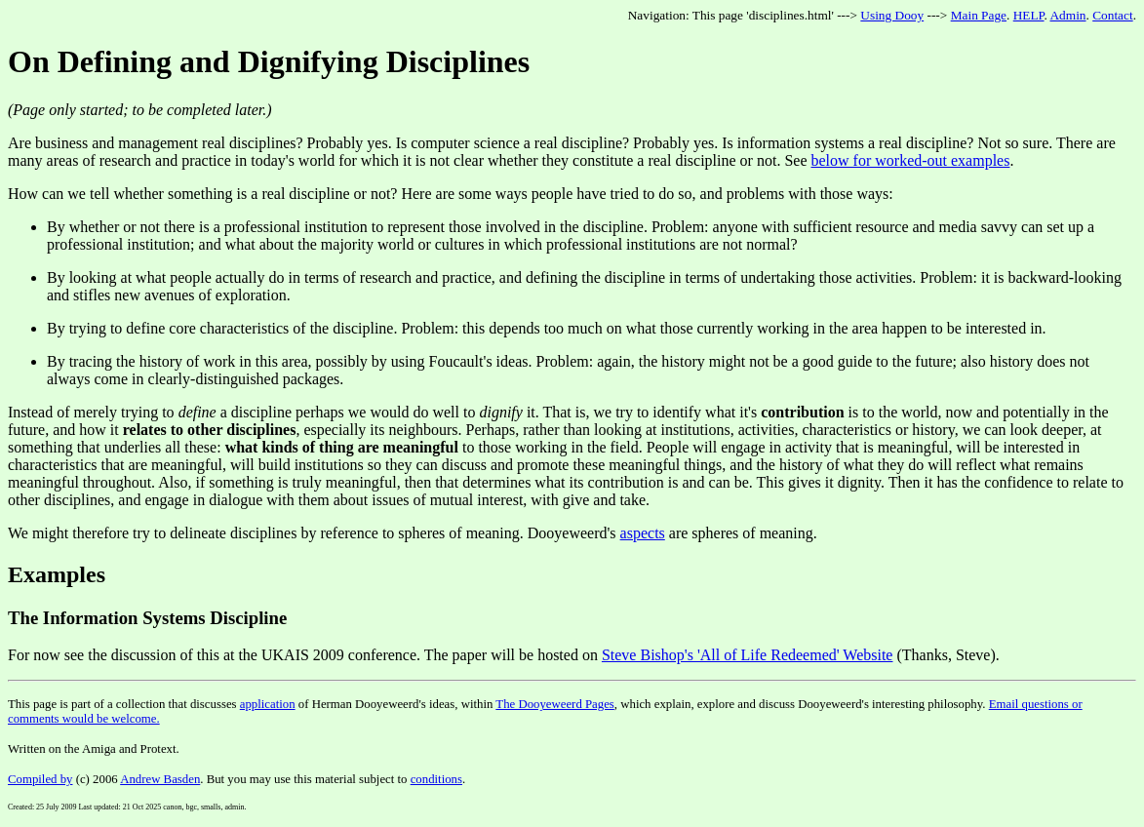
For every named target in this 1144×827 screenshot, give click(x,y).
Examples (56, 574)
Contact (1112, 15)
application (268, 704)
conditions (436, 779)
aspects (642, 533)
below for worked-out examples (909, 160)
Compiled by (40, 779)
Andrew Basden (160, 779)
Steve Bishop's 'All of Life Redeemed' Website (747, 655)
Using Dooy (892, 15)
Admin (1067, 15)
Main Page (978, 15)
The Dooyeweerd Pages (554, 704)
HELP (1029, 15)
